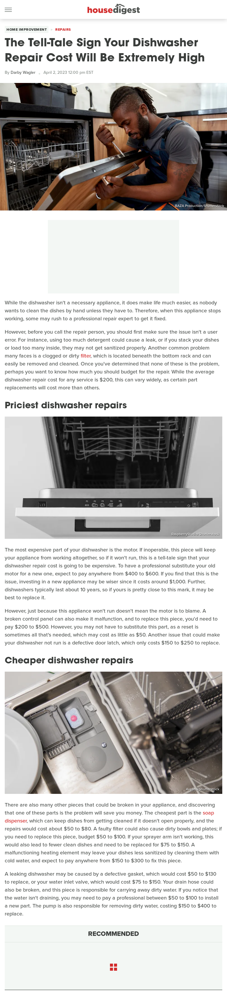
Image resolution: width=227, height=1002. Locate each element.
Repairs (63, 29)
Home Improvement (27, 29)
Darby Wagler (23, 72)
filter (85, 356)
